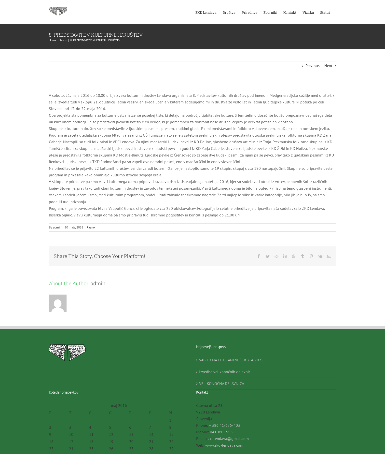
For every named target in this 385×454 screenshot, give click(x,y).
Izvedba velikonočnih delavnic (224, 371)
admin (57, 227)
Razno (90, 227)
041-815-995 (221, 431)
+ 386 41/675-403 (224, 425)
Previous (312, 65)
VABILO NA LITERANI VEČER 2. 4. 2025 (231, 359)
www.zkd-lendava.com (224, 445)
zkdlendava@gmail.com (228, 438)
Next (328, 65)
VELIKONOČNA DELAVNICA (221, 383)
